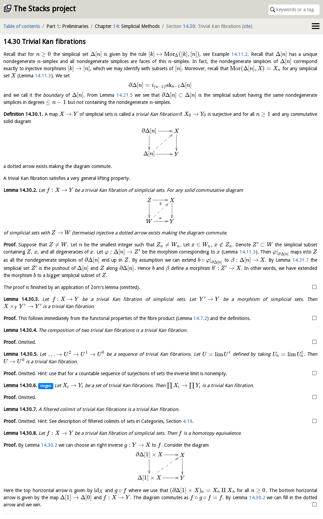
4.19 (187, 421)
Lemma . (20, 190)
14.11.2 (239, 54)
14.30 (189, 26)
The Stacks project (45, 8)
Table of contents (21, 26)
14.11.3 (43, 75)
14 (115, 26)
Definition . (23, 114)
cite (247, 26)
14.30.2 (49, 445)
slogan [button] (45, 386)
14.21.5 (124, 95)
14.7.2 (200, 318)
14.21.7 (300, 260)
